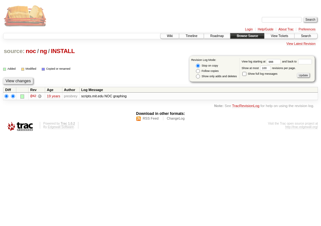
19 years (53, 96)
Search (306, 36)
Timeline (191, 36)
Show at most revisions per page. (269, 68)
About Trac (285, 29)
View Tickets (279, 36)
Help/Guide (265, 29)
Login (249, 29)
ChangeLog (176, 118)
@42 (33, 96)
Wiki (170, 36)
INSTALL (63, 51)
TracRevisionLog (245, 106)
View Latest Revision (301, 44)
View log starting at (262, 61)
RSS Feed (151, 118)
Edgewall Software (61, 127)
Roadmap (217, 36)
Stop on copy (207, 66)
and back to (297, 61)
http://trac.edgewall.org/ (301, 127)
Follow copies (207, 71)
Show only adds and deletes (216, 76)
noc (31, 51)
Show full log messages (259, 73)
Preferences (307, 29)
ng (43, 51)
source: (14, 51)
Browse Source (247, 36)
